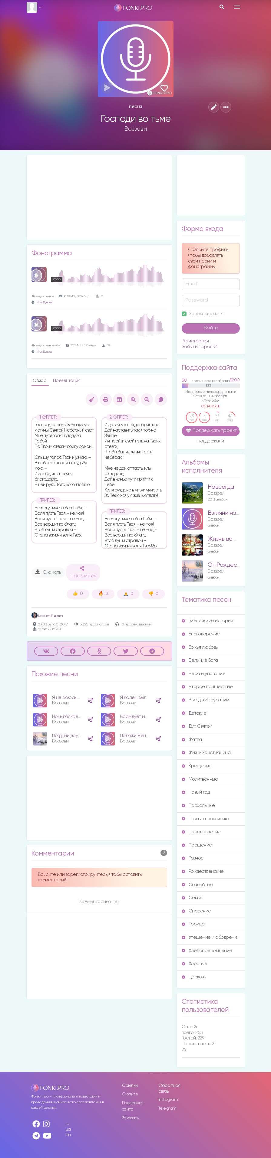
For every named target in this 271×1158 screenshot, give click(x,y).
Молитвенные (200, 779)
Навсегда (221, 487)
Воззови (135, 129)
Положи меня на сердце (146, 735)
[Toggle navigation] (237, 7)
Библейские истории (207, 620)
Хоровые (194, 963)
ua (68, 1129)
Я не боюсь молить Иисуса (80, 697)
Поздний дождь (67, 735)
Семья (192, 897)
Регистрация (195, 341)
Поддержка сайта (133, 1106)
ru (67, 1123)
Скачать (48, 572)
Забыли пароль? (199, 346)
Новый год (196, 792)
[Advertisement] (99, 197)
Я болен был (133, 697)
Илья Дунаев (44, 302)
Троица (193, 924)
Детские (194, 713)
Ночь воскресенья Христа (79, 716)
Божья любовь (200, 647)
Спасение (196, 911)
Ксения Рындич (47, 616)
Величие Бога (200, 660)
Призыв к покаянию (205, 819)
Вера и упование (204, 673)
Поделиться (83, 572)
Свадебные (197, 884)
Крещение (197, 766)
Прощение (197, 845)
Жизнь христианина (206, 752)
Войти (211, 328)
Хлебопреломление (207, 950)
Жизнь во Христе (231, 539)
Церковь (194, 977)
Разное (193, 858)
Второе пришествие (207, 686)
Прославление (201, 832)
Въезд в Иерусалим (205, 700)
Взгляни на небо (229, 513)
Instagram (168, 1100)
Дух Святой (197, 726)
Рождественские (203, 871)
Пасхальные (198, 805)
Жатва (192, 739)
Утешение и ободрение (211, 937)
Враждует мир (135, 716)
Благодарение (201, 634)
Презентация (67, 380)
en (68, 1135)
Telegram (167, 1108)
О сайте (130, 1094)
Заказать (130, 1118)
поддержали (210, 441)
